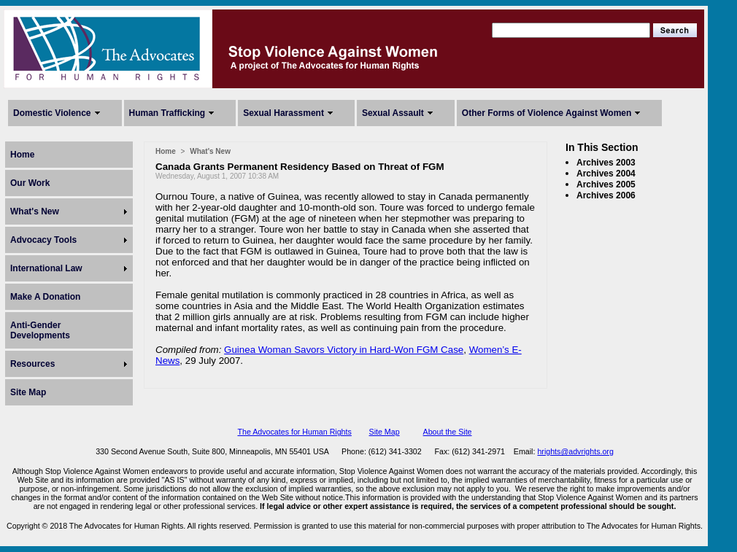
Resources (32, 364)
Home (22, 154)
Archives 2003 (606, 163)
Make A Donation (45, 297)
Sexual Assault (393, 113)
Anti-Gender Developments (40, 330)
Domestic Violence (52, 113)
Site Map (28, 392)
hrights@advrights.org (575, 451)
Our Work (30, 183)
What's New (34, 211)
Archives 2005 (606, 184)
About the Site (447, 431)
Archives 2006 (606, 195)
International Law (46, 268)
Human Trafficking (167, 113)
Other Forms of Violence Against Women (546, 113)
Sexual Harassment (283, 113)
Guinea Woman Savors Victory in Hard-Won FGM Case (343, 349)
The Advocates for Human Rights (294, 431)
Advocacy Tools (43, 240)
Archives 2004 (606, 173)
